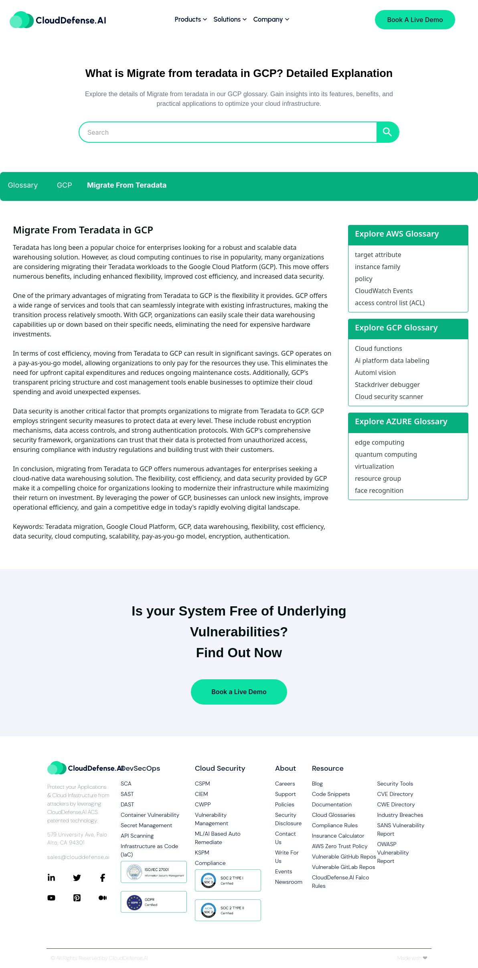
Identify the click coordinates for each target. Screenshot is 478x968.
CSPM (202, 783)
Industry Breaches (400, 814)
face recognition (379, 490)
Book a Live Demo (238, 692)
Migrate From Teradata (127, 185)
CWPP (203, 804)
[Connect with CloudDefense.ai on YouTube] (60, 898)
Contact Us (285, 838)
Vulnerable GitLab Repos (343, 867)
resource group (378, 478)
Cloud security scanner (389, 396)
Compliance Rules (335, 825)
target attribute (378, 254)
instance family (377, 266)
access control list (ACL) (390, 302)
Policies (284, 804)
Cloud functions (378, 348)
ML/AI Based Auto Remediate (218, 838)
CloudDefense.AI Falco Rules (340, 881)
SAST (127, 794)
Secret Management (146, 825)
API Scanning (137, 835)
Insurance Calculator (338, 835)
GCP (64, 185)
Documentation (332, 804)
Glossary (23, 185)
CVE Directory (395, 794)
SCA (126, 783)
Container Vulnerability (150, 814)
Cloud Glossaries (333, 814)
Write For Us (287, 857)
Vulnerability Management (211, 819)
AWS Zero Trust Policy (340, 846)
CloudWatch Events (384, 290)
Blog (317, 783)
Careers (285, 783)
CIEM (201, 794)
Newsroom (287, 881)
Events (283, 871)
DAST (127, 804)
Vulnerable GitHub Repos (344, 856)
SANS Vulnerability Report (400, 829)
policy (364, 278)
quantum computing (386, 454)
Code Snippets (331, 794)
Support (285, 794)
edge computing (380, 442)
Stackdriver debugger (387, 384)
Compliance (210, 863)
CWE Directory (396, 804)
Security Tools (395, 783)
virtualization (374, 466)
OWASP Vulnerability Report (393, 852)
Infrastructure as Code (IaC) (149, 850)
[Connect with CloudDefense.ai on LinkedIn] (60, 878)
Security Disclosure (287, 819)
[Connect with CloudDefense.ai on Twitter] (86, 878)
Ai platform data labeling (392, 360)
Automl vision (375, 372)
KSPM (202, 852)
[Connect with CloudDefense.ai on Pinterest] (86, 898)
